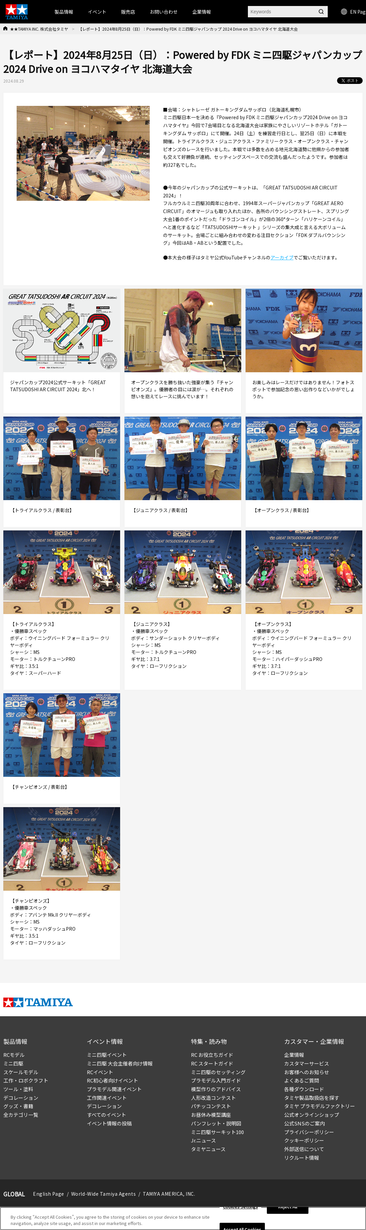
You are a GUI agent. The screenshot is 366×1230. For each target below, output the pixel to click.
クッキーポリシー (304, 1140)
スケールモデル (20, 1072)
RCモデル (14, 1054)
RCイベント (100, 1072)
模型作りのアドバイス (216, 1088)
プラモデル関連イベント (114, 1088)
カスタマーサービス (306, 1063)
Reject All (287, 1208)
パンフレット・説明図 (216, 1123)
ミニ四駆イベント (107, 1054)
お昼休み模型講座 (211, 1114)
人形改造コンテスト (213, 1097)
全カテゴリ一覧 (20, 1114)
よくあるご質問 (301, 1080)
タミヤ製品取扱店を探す (311, 1097)
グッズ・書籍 (18, 1105)
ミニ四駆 (13, 1063)
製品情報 (64, 11)
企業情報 (294, 1054)
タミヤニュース (208, 1148)
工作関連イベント (107, 1097)
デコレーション (20, 1097)
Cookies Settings (240, 1208)
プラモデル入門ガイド (216, 1080)
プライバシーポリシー (309, 1131)
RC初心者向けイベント (112, 1080)
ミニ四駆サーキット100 (217, 1131)
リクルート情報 (301, 1157)
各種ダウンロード (304, 1088)
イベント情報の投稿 (109, 1123)
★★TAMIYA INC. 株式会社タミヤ (39, 29)
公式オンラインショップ (311, 1114)
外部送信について (304, 1148)
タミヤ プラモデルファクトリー (319, 1105)
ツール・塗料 (18, 1088)
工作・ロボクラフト (25, 1080)
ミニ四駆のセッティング (218, 1072)
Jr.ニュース (203, 1140)
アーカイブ (282, 257)
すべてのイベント (106, 1114)
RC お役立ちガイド (212, 1054)
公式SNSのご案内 (304, 1123)
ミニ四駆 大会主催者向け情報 (120, 1063)
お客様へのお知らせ (306, 1072)
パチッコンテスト (211, 1105)
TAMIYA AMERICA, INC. (169, 1193)
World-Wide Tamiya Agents (103, 1193)
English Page (48, 1193)
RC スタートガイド (212, 1063)
